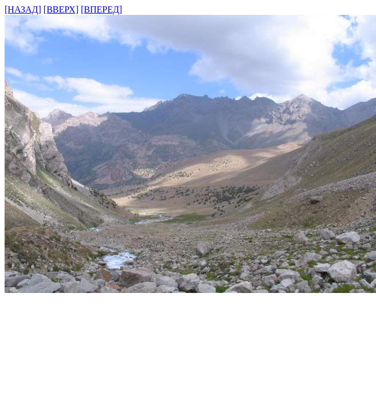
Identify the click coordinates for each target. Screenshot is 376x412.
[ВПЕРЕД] (101, 9)
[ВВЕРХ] (61, 9)
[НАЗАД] (23, 9)
